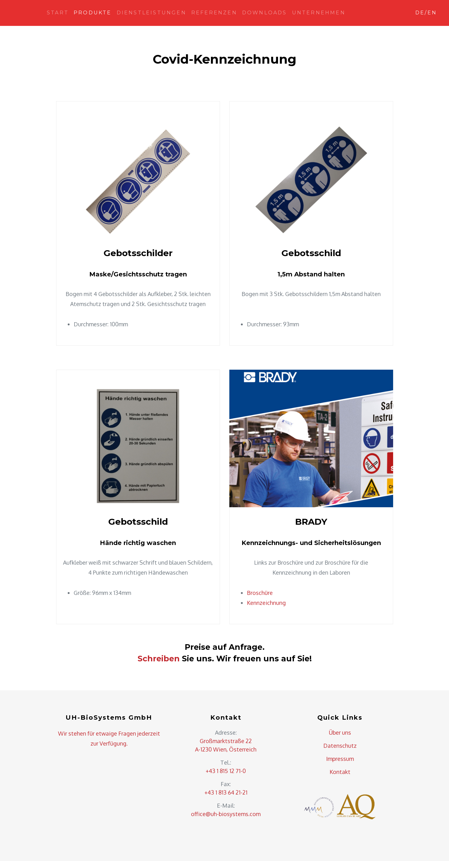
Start (58, 13)
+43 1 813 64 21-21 (225, 792)
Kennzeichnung (266, 602)
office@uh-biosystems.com (226, 813)
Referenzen (214, 13)
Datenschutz (340, 745)
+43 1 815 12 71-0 (226, 770)
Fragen (127, 733)
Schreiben (159, 658)
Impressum (340, 758)
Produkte (93, 13)
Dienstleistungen (151, 13)
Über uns (340, 732)
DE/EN (426, 13)
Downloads (264, 13)
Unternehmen (318, 13)
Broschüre (260, 592)
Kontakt (339, 771)
